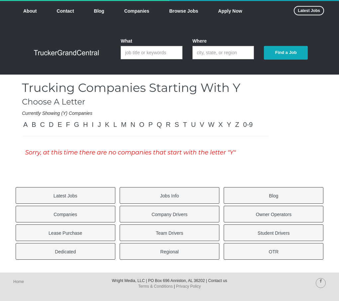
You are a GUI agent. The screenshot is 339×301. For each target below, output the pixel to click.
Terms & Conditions (155, 286)
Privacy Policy (188, 286)
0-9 (248, 124)
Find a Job (286, 52)
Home (18, 281)
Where (199, 41)
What (126, 41)
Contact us (217, 280)
